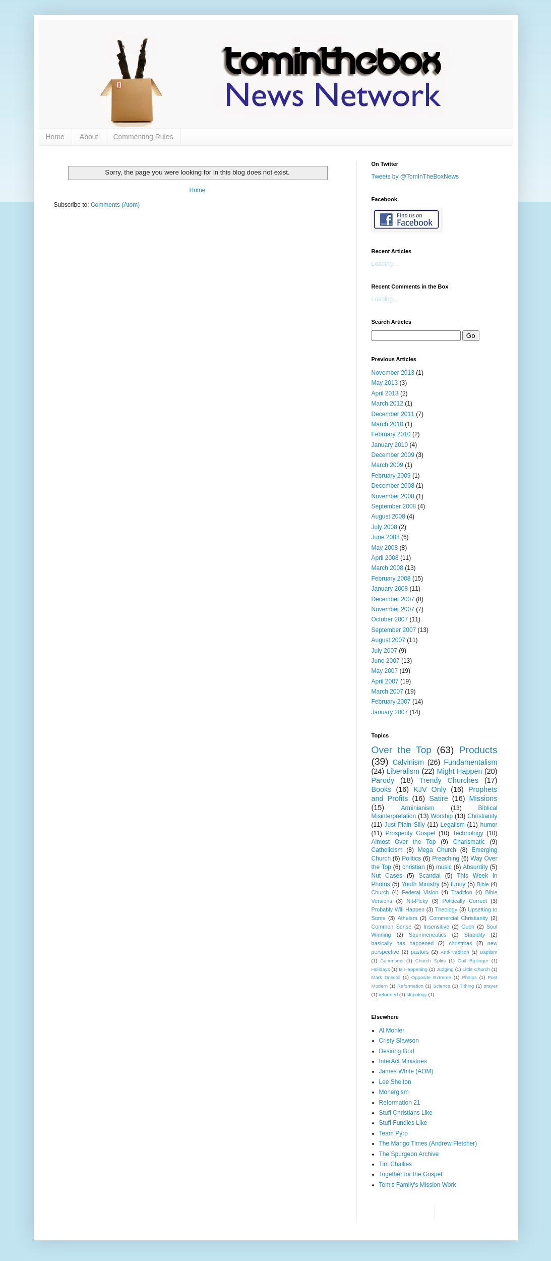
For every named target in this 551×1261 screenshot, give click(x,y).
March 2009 (387, 465)
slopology (416, 994)
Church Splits (430, 960)
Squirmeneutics (427, 935)
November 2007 (393, 609)
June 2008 (386, 537)
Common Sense (392, 927)
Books (382, 789)
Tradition (461, 892)
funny (458, 884)
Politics (411, 858)
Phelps (469, 977)
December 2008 (393, 485)
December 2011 (393, 414)
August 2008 (388, 516)
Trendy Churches (448, 780)
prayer (490, 986)
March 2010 (387, 424)
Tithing (467, 986)
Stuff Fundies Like (403, 1122)
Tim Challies (395, 1164)
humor (488, 824)
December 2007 (393, 599)
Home (55, 137)
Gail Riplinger (473, 960)
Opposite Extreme (431, 977)
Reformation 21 (399, 1102)
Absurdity (475, 867)
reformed (388, 994)
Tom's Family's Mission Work (417, 1184)
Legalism (453, 824)
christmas (460, 943)
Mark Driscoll (386, 977)
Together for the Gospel (410, 1174)
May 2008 (385, 547)
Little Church (475, 969)
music (444, 867)
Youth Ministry (420, 884)
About (89, 137)
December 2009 (393, 454)
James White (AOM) (406, 1071)
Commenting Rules (143, 137)
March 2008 (387, 567)
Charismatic (469, 841)
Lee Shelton (395, 1081)
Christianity (482, 816)
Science (441, 986)
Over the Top (402, 749)
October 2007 (390, 619)
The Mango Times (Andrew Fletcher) (428, 1143)
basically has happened (403, 943)
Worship (442, 816)
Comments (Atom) (115, 204)
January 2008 (390, 588)
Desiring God (396, 1051)
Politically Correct (465, 901)
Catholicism (387, 849)
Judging (445, 969)
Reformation (410, 986)
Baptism (489, 952)
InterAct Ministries (403, 1061)
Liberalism (403, 771)
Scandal (429, 875)
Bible (483, 884)
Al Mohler (392, 1030)
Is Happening (413, 969)
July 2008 (384, 527)
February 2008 (391, 578)
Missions (483, 798)
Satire (438, 798)
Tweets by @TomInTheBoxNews (415, 176)
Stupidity (474, 935)
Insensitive (436, 927)
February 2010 (391, 434)
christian (413, 867)
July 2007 (384, 650)
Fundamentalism (470, 762)
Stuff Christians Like (406, 1112)
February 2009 (391, 475)
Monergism (394, 1092)
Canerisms (391, 960)
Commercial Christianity (459, 918)
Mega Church (437, 849)
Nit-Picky (417, 901)
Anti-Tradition (455, 952)
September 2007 (394, 630)
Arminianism (418, 808)
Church (380, 892)
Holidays (381, 969)
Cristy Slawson (399, 1040)
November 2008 (393, 496)
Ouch (467, 927)
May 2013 (385, 382)
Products (478, 749)
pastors (419, 952)
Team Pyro (393, 1133)
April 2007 (385, 681)
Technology (468, 833)
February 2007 (391, 701)
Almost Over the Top (404, 841)
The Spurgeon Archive (409, 1154)
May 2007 (385, 670)
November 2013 (393, 372)
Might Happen (459, 771)
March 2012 (387, 403)
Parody (383, 780)
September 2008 (394, 506)
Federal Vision (420, 892)
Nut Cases (387, 875)
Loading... (385, 263)
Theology (446, 909)
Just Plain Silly (405, 824)
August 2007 (388, 640)
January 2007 (390, 712)
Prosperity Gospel (410, 833)
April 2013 (385, 393)
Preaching (445, 858)
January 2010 (390, 444)
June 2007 (386, 660)
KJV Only (429, 789)
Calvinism (408, 762)
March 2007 (387, 691)
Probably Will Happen (398, 909)
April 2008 (385, 557)
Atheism (407, 918)
